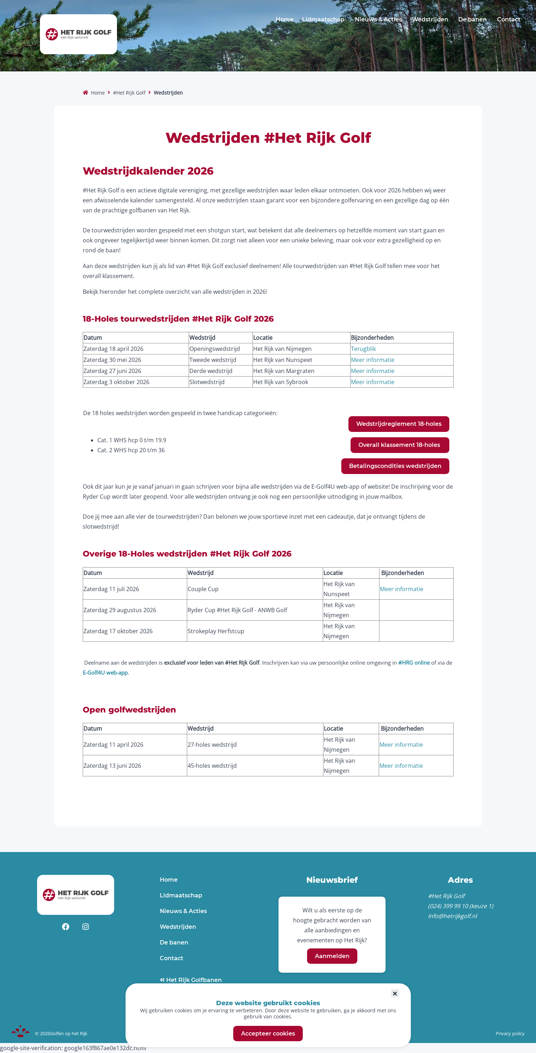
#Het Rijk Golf (129, 92)
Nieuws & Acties (378, 19)
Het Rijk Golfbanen (193, 980)
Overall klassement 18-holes (399, 445)
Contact (509, 19)
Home (284, 19)
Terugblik (363, 349)
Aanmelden (332, 956)
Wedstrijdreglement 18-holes (398, 423)
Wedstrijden (430, 19)
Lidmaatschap (323, 19)
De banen (472, 19)
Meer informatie (372, 360)
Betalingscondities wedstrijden (395, 466)
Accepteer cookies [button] (268, 1033)
